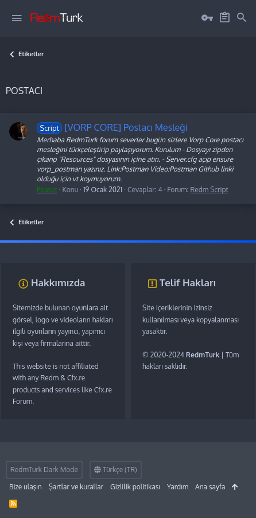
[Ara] (241, 17)
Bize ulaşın (25, 486)
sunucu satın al (119, 246)
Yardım (177, 486)
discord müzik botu (172, 246)
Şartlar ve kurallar (76, 486)
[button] (17, 18)
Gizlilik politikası (135, 486)
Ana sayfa (210, 486)
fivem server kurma (29, 246)
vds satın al (77, 246)
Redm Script (209, 189)
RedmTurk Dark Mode (44, 469)
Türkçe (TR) (115, 469)
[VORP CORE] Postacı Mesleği (112, 127)
